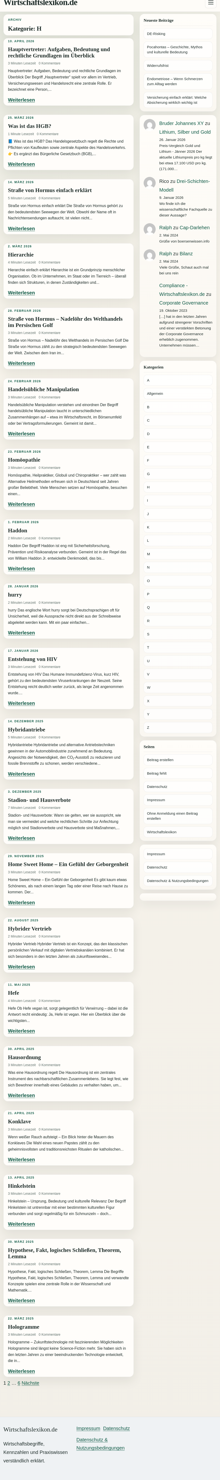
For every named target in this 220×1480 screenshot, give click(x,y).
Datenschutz (157, 787)
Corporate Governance (183, 303)
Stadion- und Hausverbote (39, 800)
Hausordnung (24, 1057)
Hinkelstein (21, 1186)
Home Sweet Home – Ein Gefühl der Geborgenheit (68, 864)
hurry (15, 594)
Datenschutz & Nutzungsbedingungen (177, 881)
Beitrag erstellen (160, 760)
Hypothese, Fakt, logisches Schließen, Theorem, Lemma (64, 1253)
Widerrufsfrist (158, 65)
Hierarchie (20, 254)
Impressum (156, 800)
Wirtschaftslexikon (161, 832)
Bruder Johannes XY (181, 123)
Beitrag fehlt (157, 773)
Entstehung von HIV (32, 659)
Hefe (13, 993)
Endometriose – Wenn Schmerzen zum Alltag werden (175, 81)
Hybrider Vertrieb (30, 928)
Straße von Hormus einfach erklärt (50, 190)
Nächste (30, 1383)
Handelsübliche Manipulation (43, 389)
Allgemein (155, 393)
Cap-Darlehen (195, 227)
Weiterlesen (21, 100)
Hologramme (23, 1327)
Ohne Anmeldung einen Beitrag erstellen (172, 815)
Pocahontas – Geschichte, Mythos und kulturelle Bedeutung (174, 49)
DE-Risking (156, 34)
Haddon (17, 530)
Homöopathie (24, 460)
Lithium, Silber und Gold (185, 132)
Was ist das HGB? (29, 126)
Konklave (19, 1121)
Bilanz (186, 253)
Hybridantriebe (26, 729)
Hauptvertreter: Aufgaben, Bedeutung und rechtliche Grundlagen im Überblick (59, 52)
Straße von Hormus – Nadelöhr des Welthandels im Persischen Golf (65, 322)
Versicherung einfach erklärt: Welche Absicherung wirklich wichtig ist (177, 99)
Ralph (165, 227)
